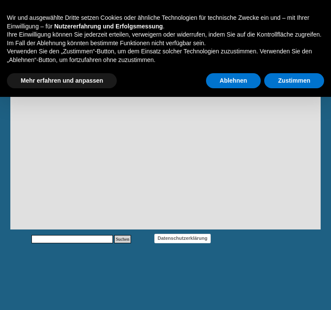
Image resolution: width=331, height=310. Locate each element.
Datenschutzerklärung (183, 238)
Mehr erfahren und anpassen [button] (62, 80)
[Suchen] (72, 239)
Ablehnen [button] (233, 80)
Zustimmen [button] (294, 80)
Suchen (122, 239)
